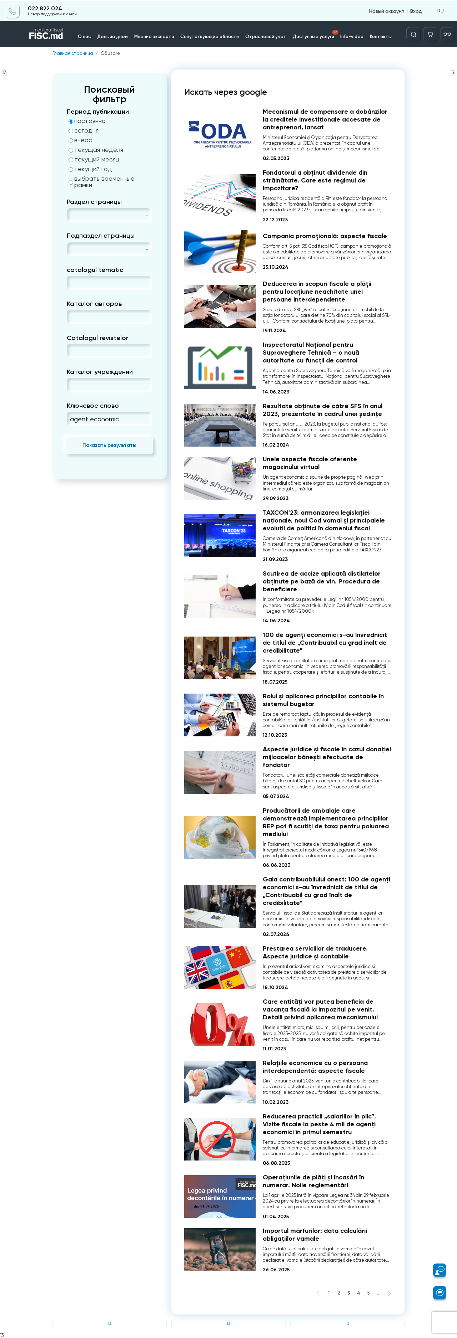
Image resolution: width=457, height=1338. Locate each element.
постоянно (87, 121)
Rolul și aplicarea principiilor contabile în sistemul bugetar (323, 700)
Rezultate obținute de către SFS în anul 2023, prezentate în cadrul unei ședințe (322, 410)
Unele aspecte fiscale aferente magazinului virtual (310, 463)
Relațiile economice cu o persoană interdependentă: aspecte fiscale (315, 1067)
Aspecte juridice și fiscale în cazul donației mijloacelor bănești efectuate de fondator (327, 757)
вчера (80, 140)
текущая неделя (96, 149)
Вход (416, 10)
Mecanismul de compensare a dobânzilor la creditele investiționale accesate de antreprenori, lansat (325, 119)
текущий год (90, 169)
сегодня (84, 130)
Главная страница (72, 53)
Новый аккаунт (387, 10)
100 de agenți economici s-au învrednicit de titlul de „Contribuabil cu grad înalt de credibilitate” (325, 642)
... (378, 1293)
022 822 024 (44, 8)
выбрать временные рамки (102, 181)
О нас (88, 35)
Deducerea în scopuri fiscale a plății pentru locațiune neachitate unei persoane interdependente (317, 291)
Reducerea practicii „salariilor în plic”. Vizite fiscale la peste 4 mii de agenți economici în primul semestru (319, 1124)
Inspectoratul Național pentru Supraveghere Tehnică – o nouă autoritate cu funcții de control (311, 352)
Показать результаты (109, 445)
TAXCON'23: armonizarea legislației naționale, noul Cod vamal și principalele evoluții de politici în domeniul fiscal (324, 520)
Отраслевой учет (265, 35)
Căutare (110, 53)
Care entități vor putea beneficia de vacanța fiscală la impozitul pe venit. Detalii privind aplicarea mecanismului (320, 1009)
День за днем (116, 35)
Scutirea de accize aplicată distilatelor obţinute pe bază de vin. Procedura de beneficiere (322, 581)
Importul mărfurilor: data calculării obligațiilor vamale (315, 1234)
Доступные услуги (313, 33)
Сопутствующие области (210, 35)
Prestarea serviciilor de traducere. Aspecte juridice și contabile (315, 952)
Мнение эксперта (157, 35)
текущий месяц (94, 159)
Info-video (349, 35)
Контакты (377, 35)
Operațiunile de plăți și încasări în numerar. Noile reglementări (313, 1181)
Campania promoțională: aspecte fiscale (325, 236)
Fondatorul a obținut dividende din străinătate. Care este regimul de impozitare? (315, 180)
